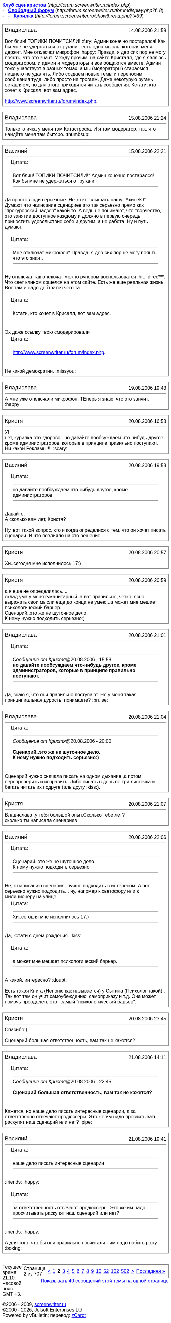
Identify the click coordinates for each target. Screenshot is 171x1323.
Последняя (150, 1271)
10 (99, 1271)
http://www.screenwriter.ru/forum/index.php (50, 101)
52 (106, 1271)
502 (125, 1271)
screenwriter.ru (50, 1304)
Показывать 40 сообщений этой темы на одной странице (105, 1280)
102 (115, 1271)
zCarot (79, 1315)
